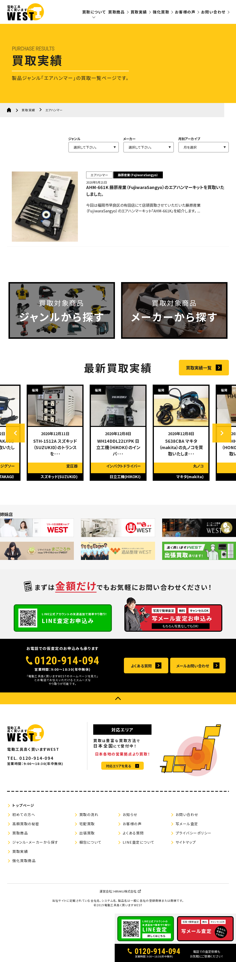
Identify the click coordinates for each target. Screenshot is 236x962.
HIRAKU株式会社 (125, 891)
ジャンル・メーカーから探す (35, 842)
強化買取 (161, 12)
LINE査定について (139, 842)
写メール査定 (187, 823)
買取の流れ (89, 814)
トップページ (23, 805)
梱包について (90, 842)
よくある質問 (141, 666)
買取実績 (139, 12)
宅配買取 (87, 823)
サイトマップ (186, 842)
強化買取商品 (24, 860)
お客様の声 (185, 12)
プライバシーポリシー (194, 832)
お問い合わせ (213, 12)
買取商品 (116, 12)
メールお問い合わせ (192, 666)
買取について (94, 12)
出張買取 (87, 832)
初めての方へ (23, 814)
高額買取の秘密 (25, 823)
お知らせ (130, 814)
